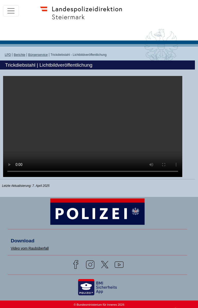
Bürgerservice (38, 55)
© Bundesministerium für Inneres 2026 (99, 304)
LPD (8, 55)
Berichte (19, 55)
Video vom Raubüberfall (30, 248)
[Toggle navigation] (11, 11)
